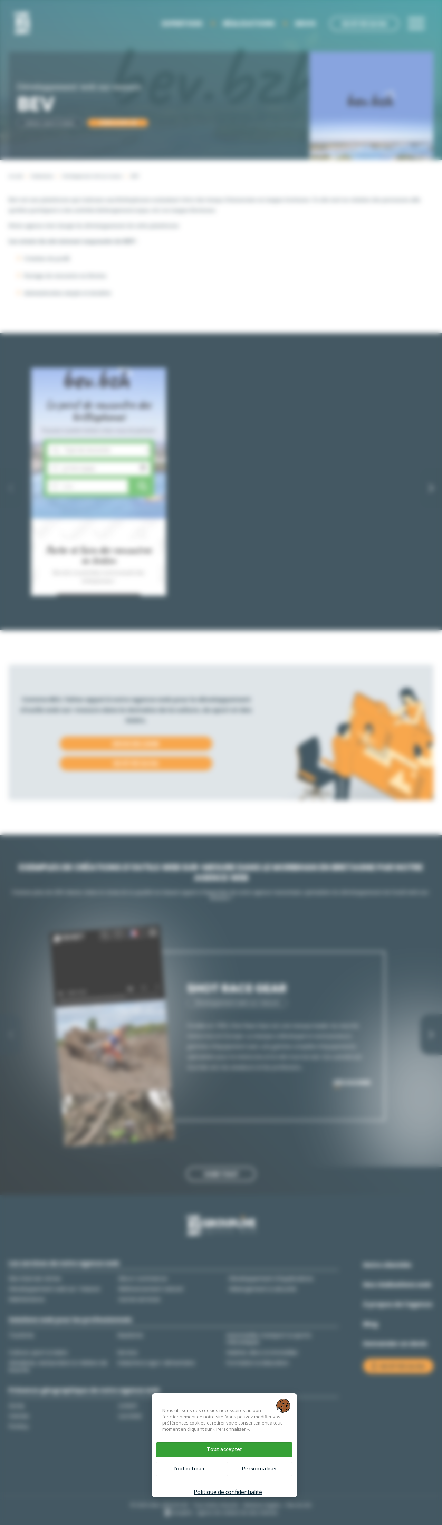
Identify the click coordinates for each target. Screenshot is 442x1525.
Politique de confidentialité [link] (228, 1492)
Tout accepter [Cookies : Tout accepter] (224, 1449)
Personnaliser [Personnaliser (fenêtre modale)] (259, 1469)
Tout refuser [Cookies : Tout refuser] (188, 1469)
